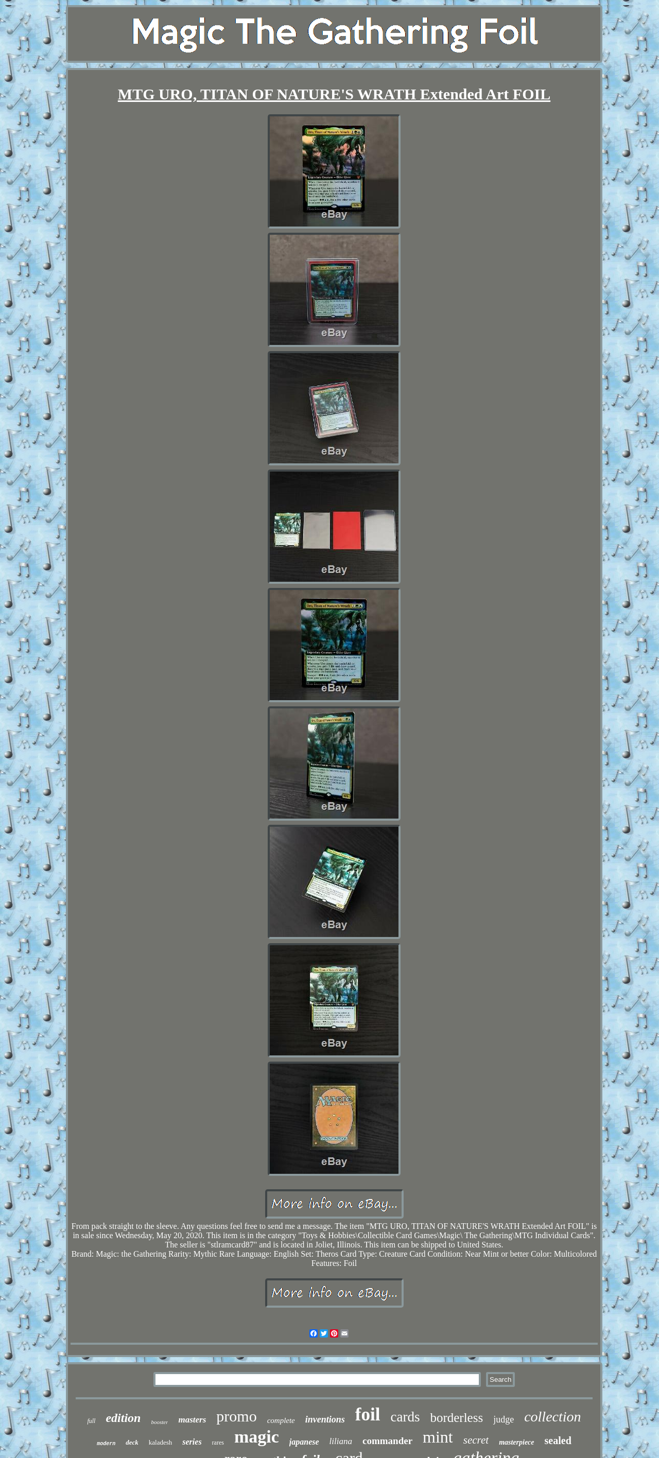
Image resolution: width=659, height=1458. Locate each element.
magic (256, 1436)
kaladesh (160, 1442)
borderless (456, 1418)
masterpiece (516, 1442)
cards (405, 1417)
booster (159, 1422)
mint (438, 1437)
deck (132, 1442)
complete (281, 1420)
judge (503, 1419)
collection (552, 1417)
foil (367, 1414)
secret (476, 1440)
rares (218, 1442)
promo (236, 1416)
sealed (558, 1440)
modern (106, 1444)
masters (192, 1420)
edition (123, 1418)
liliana (341, 1441)
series (191, 1441)
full (91, 1421)
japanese (304, 1441)
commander (387, 1440)
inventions (325, 1419)
